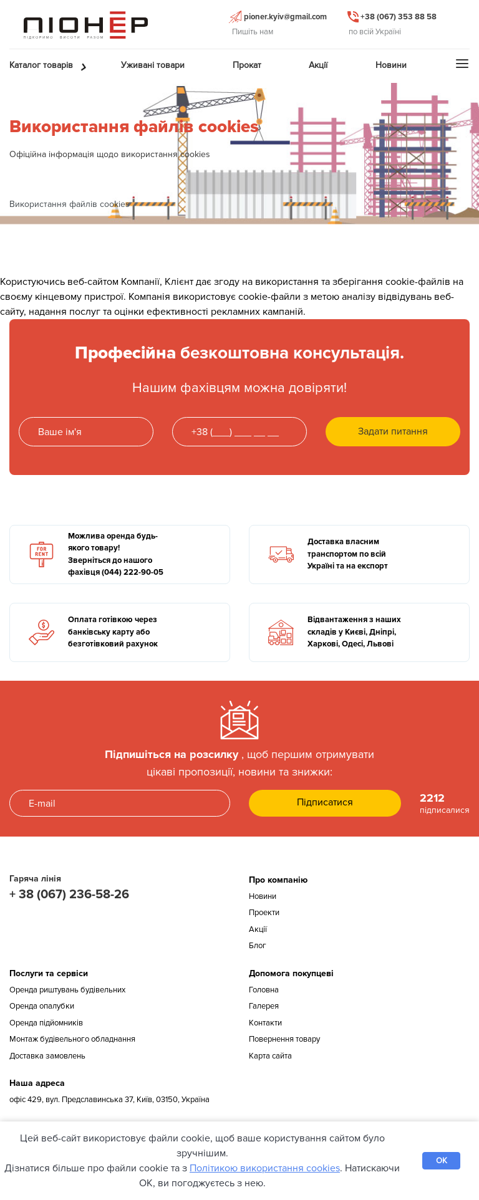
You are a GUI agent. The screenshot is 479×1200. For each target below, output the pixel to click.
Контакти (265, 1023)
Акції (258, 929)
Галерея (264, 1006)
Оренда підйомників (46, 1023)
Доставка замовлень (47, 1056)
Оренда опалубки (41, 1006)
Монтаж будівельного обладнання (72, 1039)
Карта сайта (270, 1056)
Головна (264, 990)
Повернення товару (284, 1039)
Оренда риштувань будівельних (67, 990)
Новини (262, 896)
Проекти (264, 913)
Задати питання (393, 431)
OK (441, 1161)
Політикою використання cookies (265, 1168)
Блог (257, 946)
